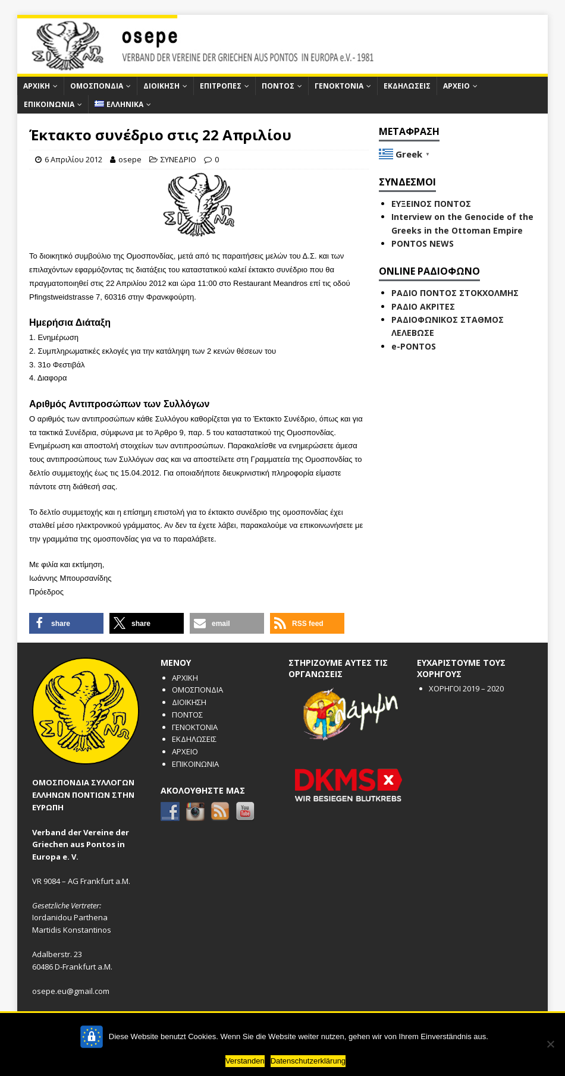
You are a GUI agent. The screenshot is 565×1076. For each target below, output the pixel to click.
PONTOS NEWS (422, 243)
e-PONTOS (413, 346)
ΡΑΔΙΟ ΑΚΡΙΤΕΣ (423, 306)
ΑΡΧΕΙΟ (456, 86)
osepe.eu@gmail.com (70, 991)
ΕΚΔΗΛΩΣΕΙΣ (407, 86)
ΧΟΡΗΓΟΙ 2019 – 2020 (466, 688)
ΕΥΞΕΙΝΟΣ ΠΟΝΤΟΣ (431, 203)
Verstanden (245, 1060)
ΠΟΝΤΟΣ (278, 86)
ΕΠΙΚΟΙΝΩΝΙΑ (49, 104)
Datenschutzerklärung (308, 1060)
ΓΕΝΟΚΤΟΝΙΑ (339, 86)
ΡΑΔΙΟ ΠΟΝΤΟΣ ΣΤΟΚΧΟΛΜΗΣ (455, 292)
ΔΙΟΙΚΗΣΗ (161, 86)
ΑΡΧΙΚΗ (36, 86)
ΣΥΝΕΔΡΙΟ (178, 159)
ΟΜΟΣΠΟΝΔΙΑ (96, 86)
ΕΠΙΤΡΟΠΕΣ (220, 86)
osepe (130, 159)
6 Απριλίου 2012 (73, 159)
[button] (66, 623)
